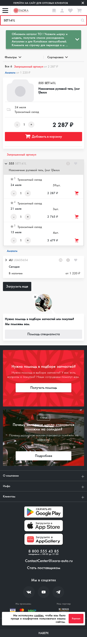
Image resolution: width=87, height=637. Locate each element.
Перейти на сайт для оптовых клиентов (40, 3)
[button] (43, 167)
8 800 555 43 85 (43, 551)
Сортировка (57, 57)
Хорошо (76, 618)
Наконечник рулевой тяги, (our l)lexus (59, 90)
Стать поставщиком (43, 567)
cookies (38, 615)
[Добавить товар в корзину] (76, 193)
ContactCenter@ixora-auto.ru (49, 560)
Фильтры (13, 57)
